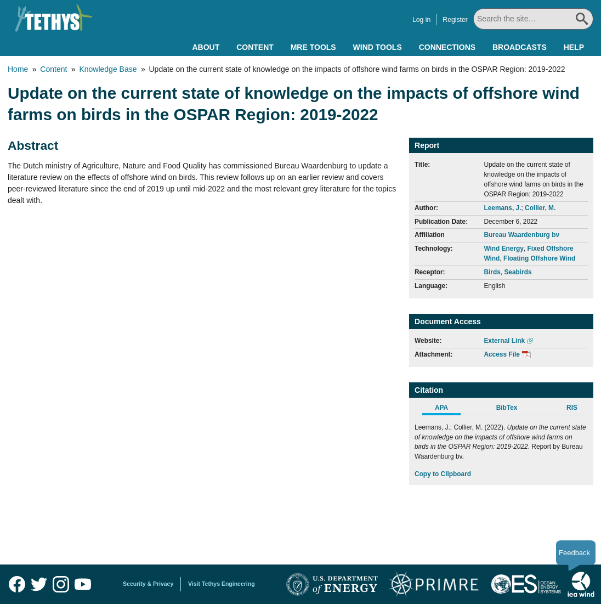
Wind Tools (377, 47)
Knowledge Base (108, 69)
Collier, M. (540, 208)
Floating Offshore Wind (539, 258)
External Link (504, 341)
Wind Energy (504, 248)
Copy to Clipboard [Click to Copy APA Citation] (443, 474)
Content (255, 47)
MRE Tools (313, 47)
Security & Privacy (148, 583)
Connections (447, 47)
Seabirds (517, 272)
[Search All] (533, 19)
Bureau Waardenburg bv (521, 235)
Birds (492, 272)
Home (18, 69)
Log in (422, 20)
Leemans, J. (502, 208)
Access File (501, 354)
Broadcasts (519, 47)
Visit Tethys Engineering (221, 583)
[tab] (447, 409)
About (205, 47)
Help (574, 47)
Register (455, 20)
